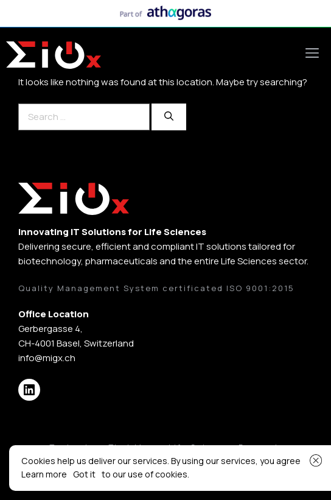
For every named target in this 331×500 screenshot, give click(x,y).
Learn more (44, 474)
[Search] (169, 117)
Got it (84, 474)
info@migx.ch (46, 357)
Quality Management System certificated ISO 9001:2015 (156, 288)
